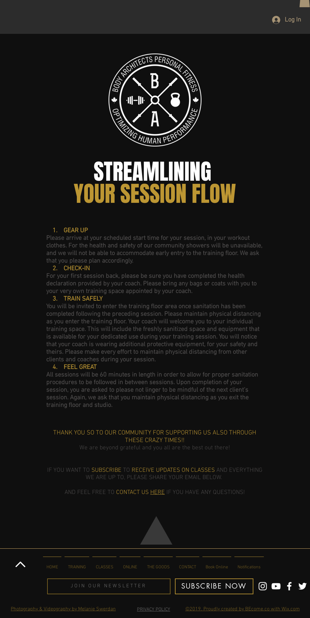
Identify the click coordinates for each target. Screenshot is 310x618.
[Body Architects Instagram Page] (262, 586)
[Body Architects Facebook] (289, 586)
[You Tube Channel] (276, 586)
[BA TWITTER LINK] (302, 586)
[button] (108, 586)
